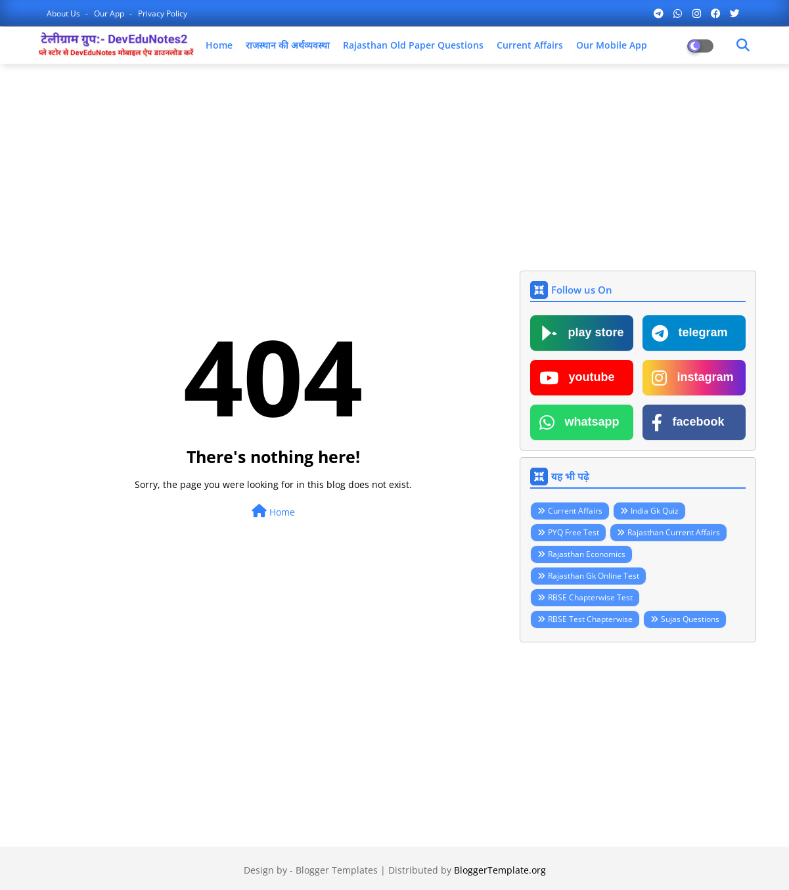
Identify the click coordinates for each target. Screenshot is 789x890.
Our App (110, 13)
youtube (577, 377)
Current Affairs (530, 45)
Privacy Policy (162, 13)
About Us (64, 13)
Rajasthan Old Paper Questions (413, 45)
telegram (690, 333)
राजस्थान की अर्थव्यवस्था (288, 45)
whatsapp (579, 422)
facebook (688, 422)
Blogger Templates (337, 870)
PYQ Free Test (573, 532)
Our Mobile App (611, 45)
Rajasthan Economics (586, 554)
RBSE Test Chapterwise (590, 619)
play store (581, 333)
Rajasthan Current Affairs (673, 532)
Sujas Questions (690, 619)
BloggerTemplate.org (500, 870)
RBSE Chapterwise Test (590, 597)
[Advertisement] (395, 169)
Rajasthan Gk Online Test (593, 575)
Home (219, 45)
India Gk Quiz (655, 510)
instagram (693, 377)
